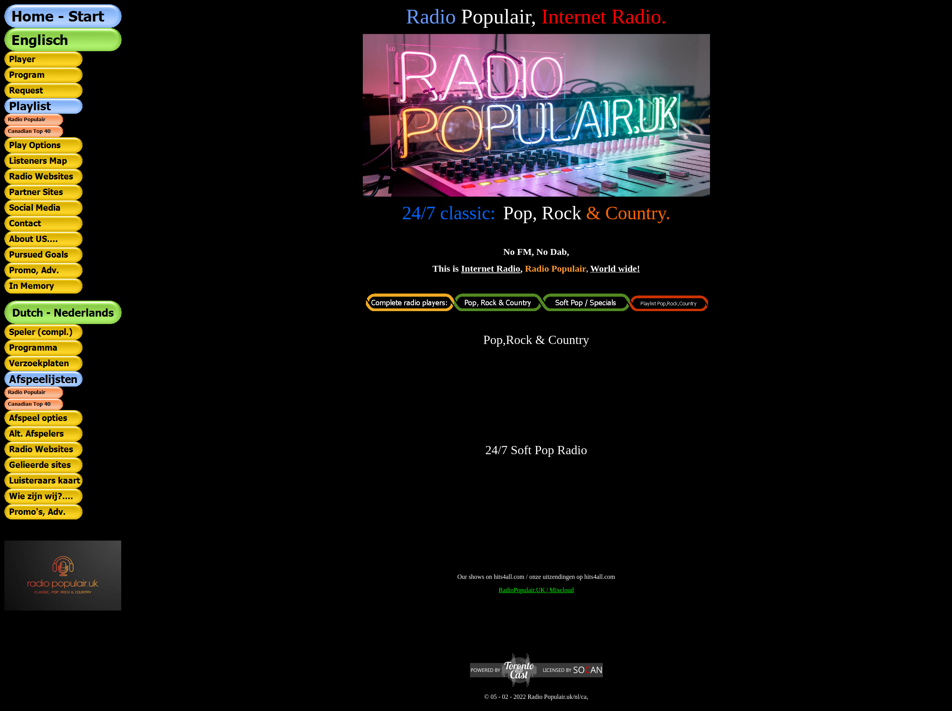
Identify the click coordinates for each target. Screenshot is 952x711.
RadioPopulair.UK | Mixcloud (536, 590)
